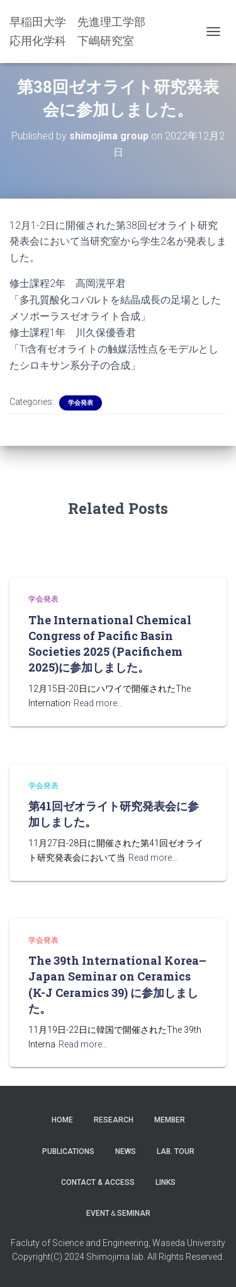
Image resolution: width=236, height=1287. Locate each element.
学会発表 (80, 402)
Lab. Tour (175, 1151)
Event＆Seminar (118, 1213)
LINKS (165, 1182)
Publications (68, 1151)
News (125, 1151)
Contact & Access (98, 1182)
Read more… (98, 703)
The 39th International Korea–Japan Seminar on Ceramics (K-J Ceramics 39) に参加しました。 (117, 984)
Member (169, 1119)
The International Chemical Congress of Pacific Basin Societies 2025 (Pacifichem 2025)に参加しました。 (109, 643)
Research (113, 1119)
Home (62, 1119)
